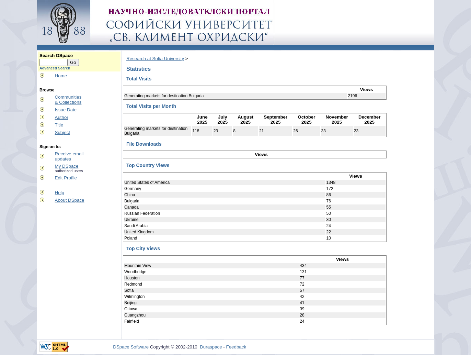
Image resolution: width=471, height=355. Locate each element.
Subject (62, 132)
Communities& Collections (68, 100)
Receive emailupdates (69, 156)
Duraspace (211, 347)
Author (61, 117)
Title (59, 124)
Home (61, 75)
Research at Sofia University (155, 58)
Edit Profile (66, 177)
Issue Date (66, 109)
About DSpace (69, 200)
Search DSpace (56, 55)
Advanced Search (54, 68)
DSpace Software (131, 347)
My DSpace (67, 166)
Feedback (236, 347)
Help (59, 192)
